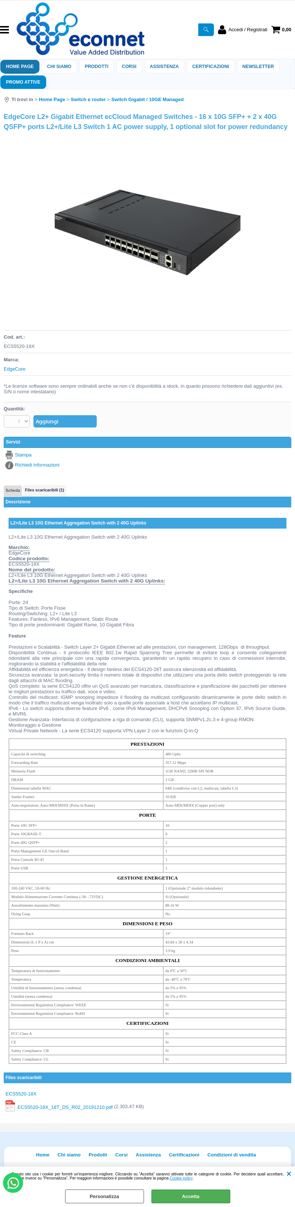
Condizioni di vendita (231, 1155)
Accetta (190, 1196)
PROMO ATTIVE (23, 82)
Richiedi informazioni (37, 465)
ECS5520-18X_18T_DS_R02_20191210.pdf (65, 1107)
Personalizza (104, 1196)
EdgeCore (15, 369)
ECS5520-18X (21, 1094)
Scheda (13, 490)
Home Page (20, 66)
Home (42, 1155)
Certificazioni (210, 66)
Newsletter (258, 66)
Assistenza (148, 1155)
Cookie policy (181, 1178)
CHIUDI (288, 1174)
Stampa (23, 455)
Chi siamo (59, 66)
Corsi (129, 66)
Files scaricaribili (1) (44, 490)
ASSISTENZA (164, 66)
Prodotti (97, 66)
